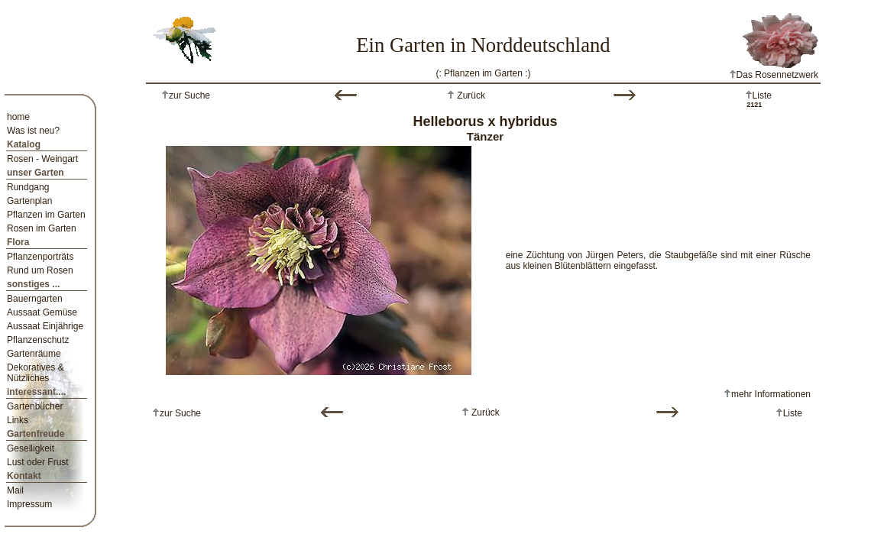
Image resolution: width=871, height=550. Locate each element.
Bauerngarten (35, 298)
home (18, 117)
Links (17, 420)
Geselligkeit (30, 448)
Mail (15, 490)
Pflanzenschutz (38, 340)
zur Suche (189, 95)
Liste (762, 95)
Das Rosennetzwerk (773, 75)
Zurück (470, 95)
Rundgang (28, 187)
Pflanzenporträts (40, 256)
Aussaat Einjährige (45, 326)
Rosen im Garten (41, 228)
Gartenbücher (35, 406)
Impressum (29, 504)
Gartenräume (34, 353)
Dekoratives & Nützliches (35, 372)
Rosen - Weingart (42, 159)
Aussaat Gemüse (42, 312)
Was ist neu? (33, 130)
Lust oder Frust (38, 462)
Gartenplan (29, 201)
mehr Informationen (771, 394)
